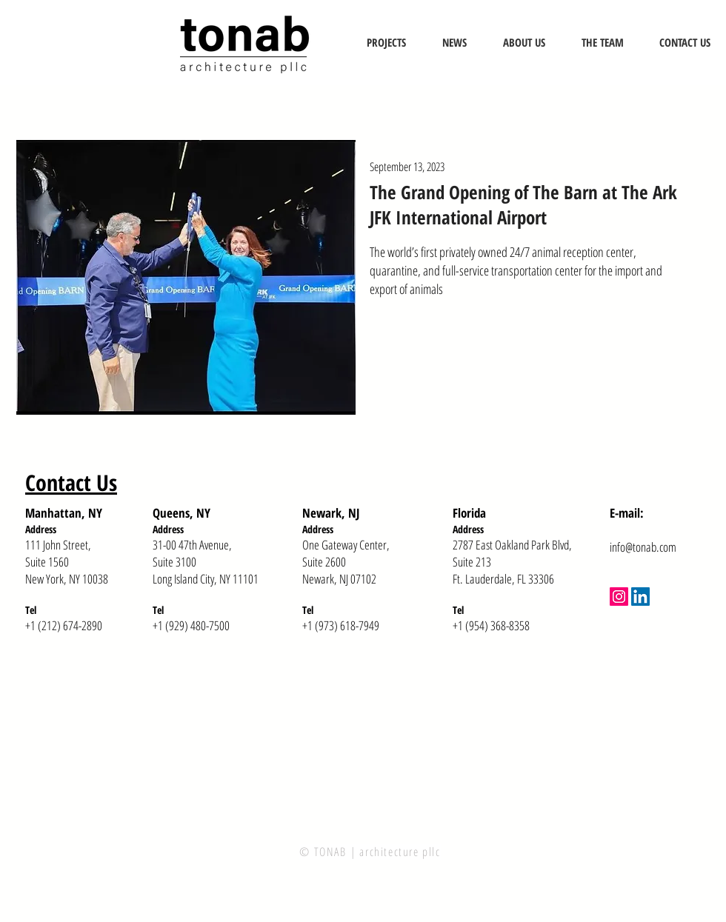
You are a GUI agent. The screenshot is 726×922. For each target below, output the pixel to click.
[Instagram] (619, 596)
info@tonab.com (643, 546)
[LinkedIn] (640, 596)
